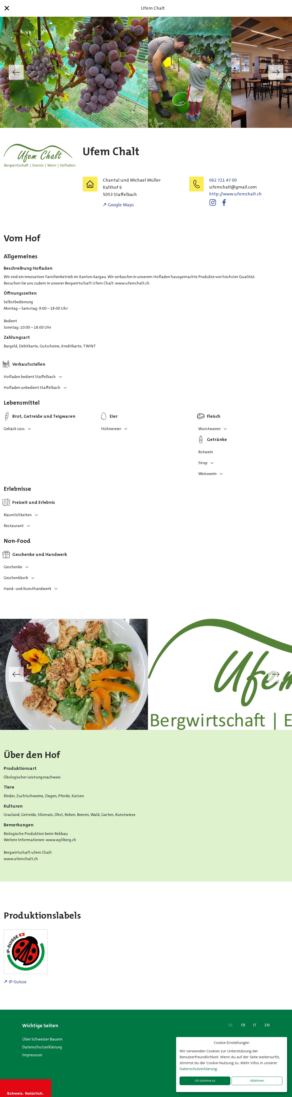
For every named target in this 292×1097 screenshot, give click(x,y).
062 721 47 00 (223, 180)
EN (267, 1025)
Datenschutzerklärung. (199, 1068)
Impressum (32, 1055)
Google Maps (121, 205)
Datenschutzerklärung (42, 1047)
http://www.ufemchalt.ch (235, 194)
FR (243, 1025)
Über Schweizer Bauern (42, 1039)
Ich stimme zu (205, 1080)
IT (255, 1025)
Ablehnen (257, 1080)
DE (230, 1025)
